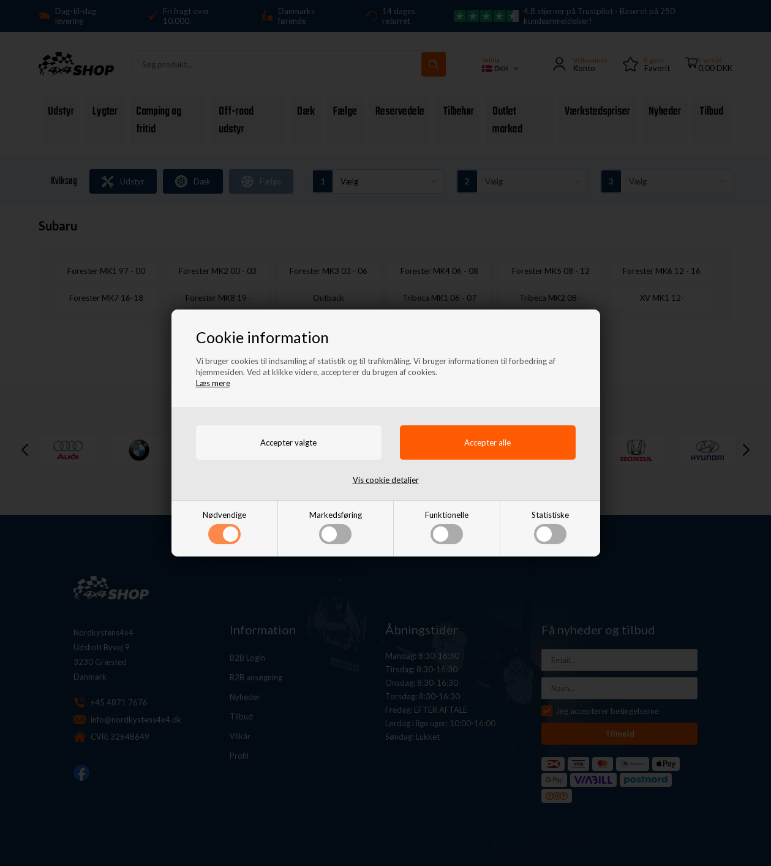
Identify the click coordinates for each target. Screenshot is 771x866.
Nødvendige (224, 527)
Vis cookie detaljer (386, 480)
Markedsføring (335, 527)
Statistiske (550, 527)
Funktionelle (446, 527)
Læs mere (213, 383)
